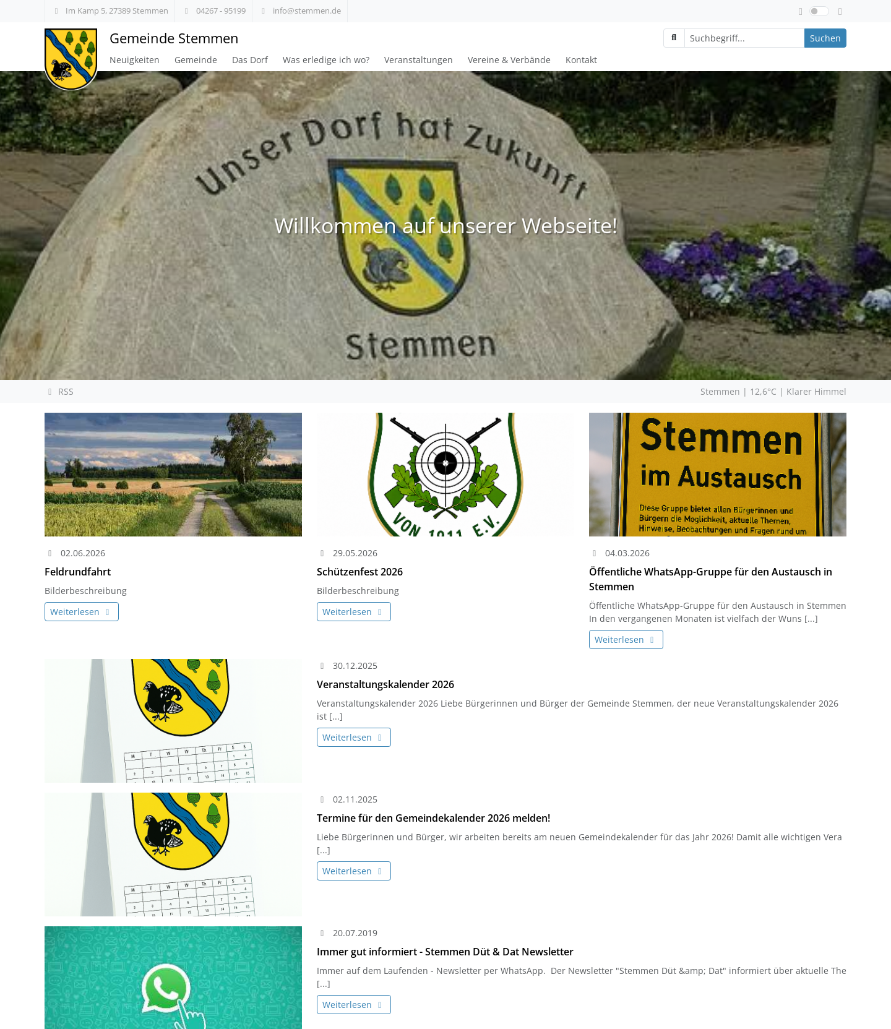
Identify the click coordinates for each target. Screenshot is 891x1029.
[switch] (819, 11)
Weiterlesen (81, 612)
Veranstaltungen (418, 60)
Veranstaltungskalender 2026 (385, 684)
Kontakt (581, 60)
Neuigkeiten (135, 60)
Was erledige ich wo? (326, 60)
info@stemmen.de (300, 10)
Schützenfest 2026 (360, 572)
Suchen (825, 38)
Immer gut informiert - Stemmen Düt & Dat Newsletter (445, 951)
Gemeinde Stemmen (174, 38)
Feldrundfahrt (78, 572)
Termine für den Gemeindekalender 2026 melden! (433, 818)
